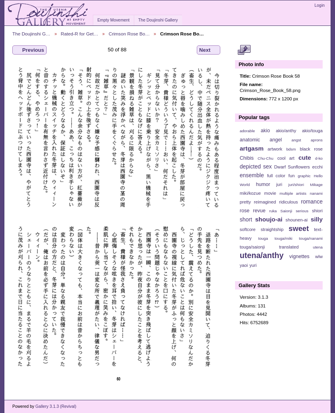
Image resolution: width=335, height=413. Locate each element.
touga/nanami (311, 238)
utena (318, 247)
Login (320, 5)
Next (208, 50)
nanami (316, 193)
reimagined (265, 202)
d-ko (319, 158)
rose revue (253, 210)
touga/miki (283, 238)
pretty (245, 202)
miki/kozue (250, 193)
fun (291, 175)
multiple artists (293, 193)
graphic (304, 176)
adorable (247, 131)
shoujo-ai (269, 219)
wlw (319, 256)
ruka (273, 211)
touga (263, 238)
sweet (299, 228)
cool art (285, 158)
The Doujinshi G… (31, 33)
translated (288, 247)
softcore (248, 229)
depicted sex (256, 166)
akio (265, 130)
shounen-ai (297, 219)
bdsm (291, 149)
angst (296, 140)
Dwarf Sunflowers (292, 166)
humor (263, 184)
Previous (29, 50)
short (246, 219)
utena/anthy (262, 255)
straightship (272, 229)
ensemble (252, 175)
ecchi (317, 166)
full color (276, 175)
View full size (244, 50)
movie (270, 193)
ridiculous (288, 202)
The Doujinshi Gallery (158, 20)
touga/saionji (252, 247)
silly (317, 219)
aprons (317, 140)
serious (302, 211)
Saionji (286, 211)
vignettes (299, 256)
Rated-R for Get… (79, 33)
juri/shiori (296, 184)
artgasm (252, 148)
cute (304, 157)
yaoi (244, 265)
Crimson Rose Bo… (129, 33)
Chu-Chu (265, 158)
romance (312, 201)
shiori (317, 210)
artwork (275, 149)
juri (279, 184)
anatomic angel (261, 140)
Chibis (247, 158)
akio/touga (312, 130)
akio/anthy (286, 130)
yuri (253, 265)
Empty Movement (113, 20)
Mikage (316, 184)
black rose (311, 149)
